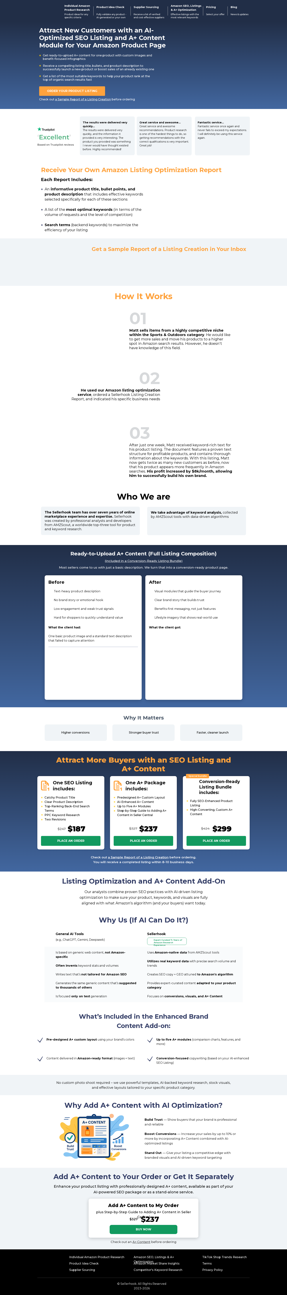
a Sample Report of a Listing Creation (138, 857)
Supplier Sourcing (82, 1270)
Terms (207, 1263)
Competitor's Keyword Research (158, 1270)
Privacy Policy (212, 1270)
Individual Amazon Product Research (96, 1257)
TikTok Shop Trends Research (224, 1257)
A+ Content (141, 1242)
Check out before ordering (87, 99)
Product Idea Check (84, 1263)
